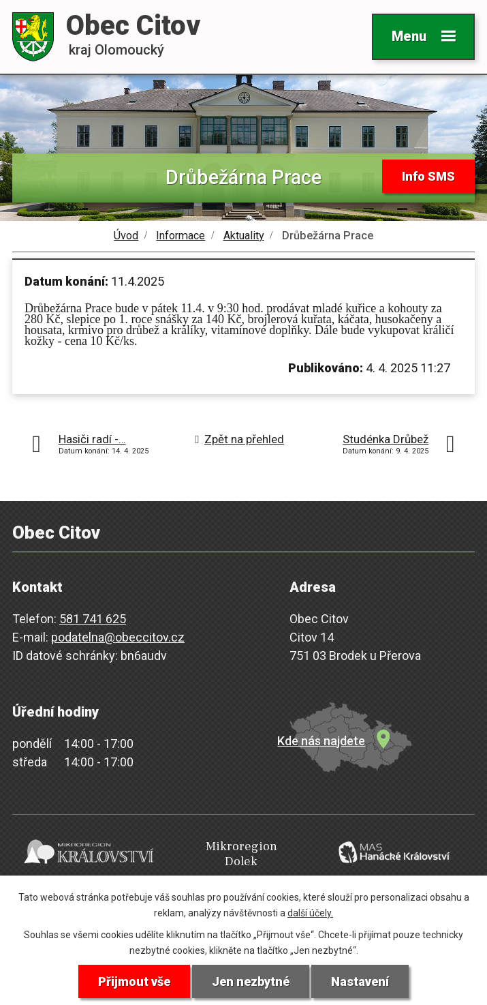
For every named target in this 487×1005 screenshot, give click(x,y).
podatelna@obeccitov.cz (118, 637)
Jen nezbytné (250, 981)
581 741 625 (92, 619)
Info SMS (428, 176)
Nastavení (360, 981)
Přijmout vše (134, 981)
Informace (180, 235)
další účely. (310, 912)
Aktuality (243, 235)
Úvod (126, 235)
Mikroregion (241, 854)
